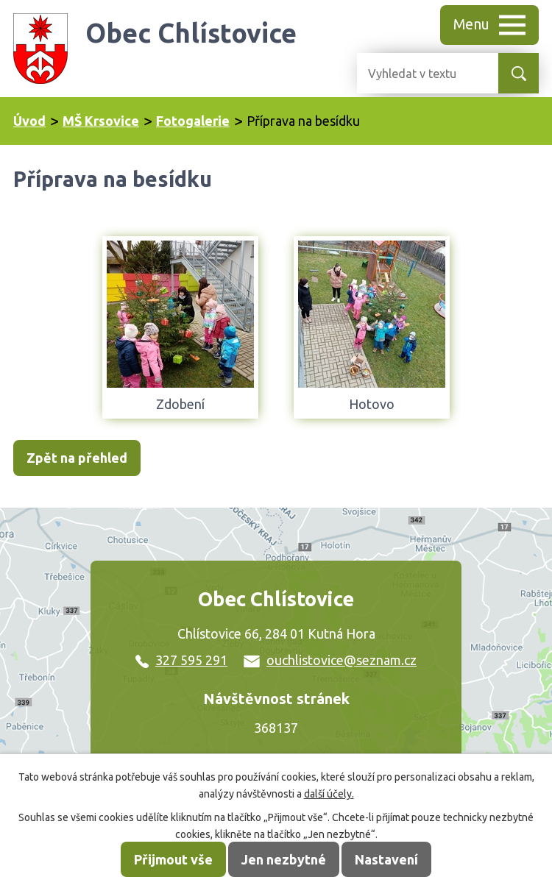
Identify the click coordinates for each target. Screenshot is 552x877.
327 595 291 (181, 660)
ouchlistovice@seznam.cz (330, 660)
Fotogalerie (193, 120)
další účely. (329, 794)
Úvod (29, 120)
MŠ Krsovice (101, 120)
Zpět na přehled (76, 457)
